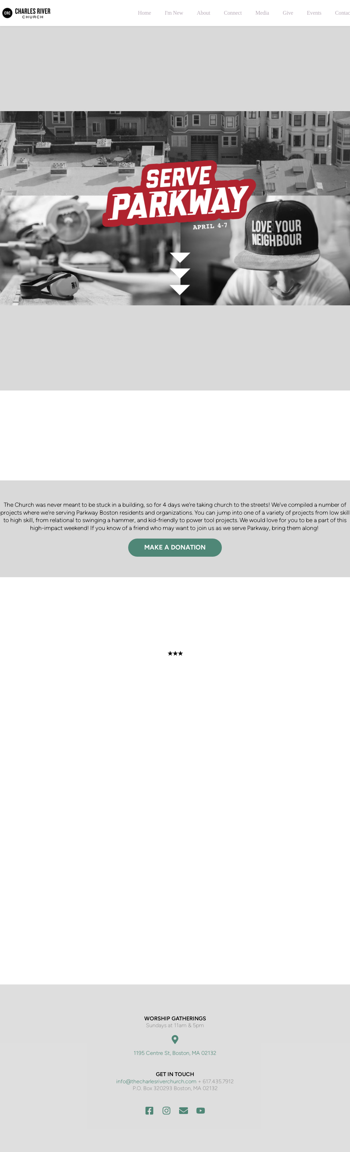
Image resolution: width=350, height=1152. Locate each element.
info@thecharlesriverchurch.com (156, 1081)
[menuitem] (144, 13)
